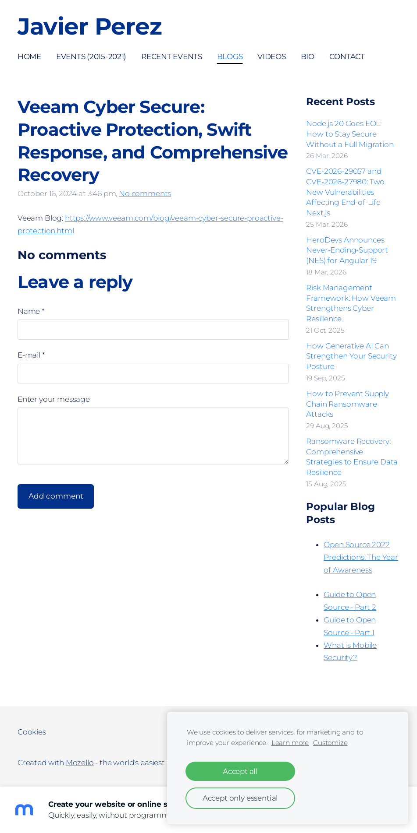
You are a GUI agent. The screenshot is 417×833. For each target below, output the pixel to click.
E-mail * (31, 355)
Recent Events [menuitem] (171, 56)
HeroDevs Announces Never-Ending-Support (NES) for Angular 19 (347, 250)
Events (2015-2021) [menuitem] (91, 56)
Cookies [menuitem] (32, 732)
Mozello (80, 762)
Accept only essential (240, 798)
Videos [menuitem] (271, 56)
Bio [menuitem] (307, 56)
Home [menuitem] (29, 56)
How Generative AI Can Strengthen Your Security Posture (351, 356)
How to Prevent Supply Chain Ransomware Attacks (347, 404)
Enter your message (54, 399)
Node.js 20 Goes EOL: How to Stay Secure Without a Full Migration (349, 134)
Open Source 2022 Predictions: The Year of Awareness (361, 557)
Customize (330, 742)
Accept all (240, 771)
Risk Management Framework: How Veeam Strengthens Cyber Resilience (351, 303)
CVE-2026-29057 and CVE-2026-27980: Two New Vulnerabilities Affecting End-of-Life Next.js (345, 192)
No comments (145, 193)
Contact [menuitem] (347, 56)
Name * (31, 311)
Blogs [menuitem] (230, 56)
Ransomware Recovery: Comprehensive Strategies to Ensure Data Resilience (352, 457)
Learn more (290, 742)
